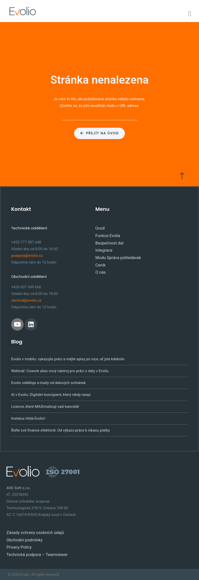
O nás (100, 267)
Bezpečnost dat (108, 240)
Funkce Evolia (106, 233)
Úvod (99, 227)
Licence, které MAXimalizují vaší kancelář (45, 405)
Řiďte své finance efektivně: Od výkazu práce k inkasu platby (60, 429)
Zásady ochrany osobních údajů (32, 531)
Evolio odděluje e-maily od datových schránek (48, 382)
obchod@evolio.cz (26, 299)
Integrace (103, 247)
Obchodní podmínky (22, 538)
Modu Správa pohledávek (116, 253)
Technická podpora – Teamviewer (34, 551)
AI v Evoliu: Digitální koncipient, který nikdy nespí (51, 393)
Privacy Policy (17, 544)
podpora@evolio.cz (27, 254)
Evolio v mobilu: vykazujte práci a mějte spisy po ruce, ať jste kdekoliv (68, 358)
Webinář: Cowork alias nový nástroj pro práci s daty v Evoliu (60, 370)
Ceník (100, 260)
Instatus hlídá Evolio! (28, 417)
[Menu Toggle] (189, 13)
